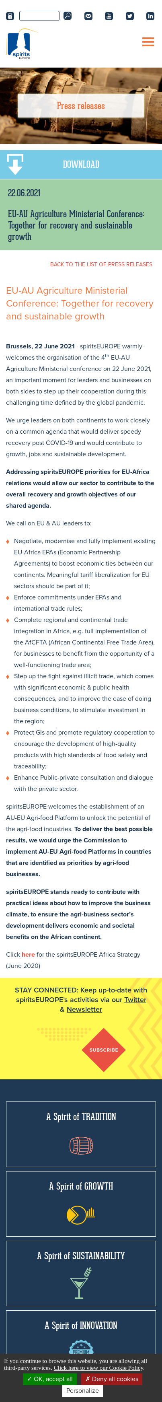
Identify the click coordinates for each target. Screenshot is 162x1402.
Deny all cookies (111, 1379)
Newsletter (84, 1009)
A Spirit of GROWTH (81, 1202)
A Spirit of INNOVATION (81, 1342)
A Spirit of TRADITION (81, 1133)
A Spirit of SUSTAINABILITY (81, 1274)
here (28, 955)
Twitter (135, 999)
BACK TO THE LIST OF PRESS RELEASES (101, 264)
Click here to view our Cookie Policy (98, 1368)
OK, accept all (50, 1379)
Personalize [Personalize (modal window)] (82, 1391)
